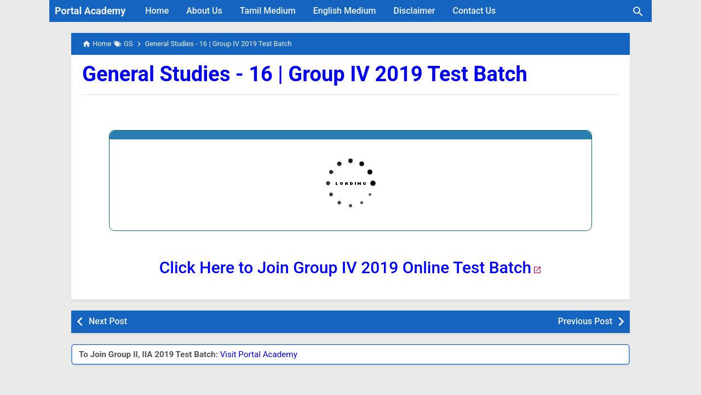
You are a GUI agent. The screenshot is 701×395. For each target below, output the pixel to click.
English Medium (344, 10)
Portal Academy (90, 10)
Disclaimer (414, 10)
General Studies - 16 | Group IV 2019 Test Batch (304, 74)
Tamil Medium (268, 10)
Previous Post (585, 321)
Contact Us (474, 10)
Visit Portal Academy (258, 354)
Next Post (108, 321)
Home (157, 10)
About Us (204, 10)
